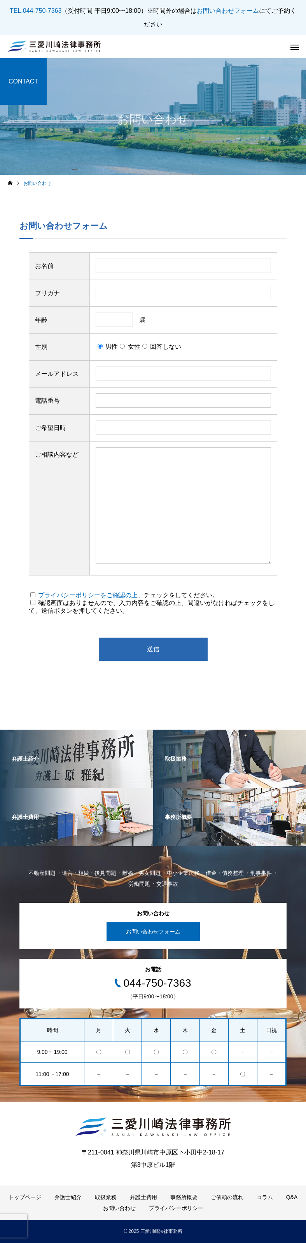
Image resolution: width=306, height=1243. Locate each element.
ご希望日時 (50, 427)
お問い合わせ (119, 1208)
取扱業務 (106, 1197)
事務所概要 (184, 1197)
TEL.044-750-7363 (35, 10)
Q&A (292, 1197)
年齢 (41, 319)
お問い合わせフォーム (228, 10)
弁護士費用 (143, 1197)
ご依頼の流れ (227, 1197)
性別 (41, 346)
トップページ (25, 1197)
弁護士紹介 (68, 1197)
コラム (265, 1197)
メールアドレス (57, 373)
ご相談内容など (57, 454)
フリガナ (47, 293)
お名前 (44, 266)
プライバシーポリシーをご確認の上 (88, 595)
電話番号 (47, 400)
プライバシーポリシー (176, 1208)
